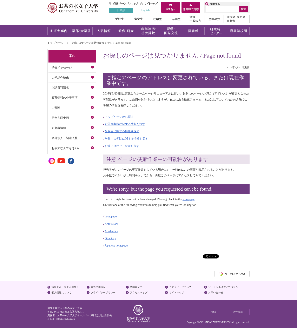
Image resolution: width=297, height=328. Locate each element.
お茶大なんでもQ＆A (65, 148)
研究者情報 (59, 128)
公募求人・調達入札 (65, 138)
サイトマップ (149, 3)
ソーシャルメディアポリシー (224, 287)
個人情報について (61, 292)
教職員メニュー (138, 287)
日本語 (121, 10)
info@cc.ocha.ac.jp (65, 319)
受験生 (119, 19)
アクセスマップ (138, 292)
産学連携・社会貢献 (148, 31)
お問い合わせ (215, 292)
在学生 (157, 19)
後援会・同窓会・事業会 (237, 19)
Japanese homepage (116, 245)
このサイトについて (180, 287)
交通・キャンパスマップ (124, 3)
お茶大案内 (58, 31)
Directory (110, 238)
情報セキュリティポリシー (66, 287)
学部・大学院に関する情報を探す (126, 138)
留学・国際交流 (171, 31)
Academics (111, 231)
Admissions (112, 223)
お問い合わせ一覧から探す (122, 145)
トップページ (55, 42)
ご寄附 (56, 107)
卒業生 (176, 19)
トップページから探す (119, 116)
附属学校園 (238, 31)
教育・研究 (126, 31)
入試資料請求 (60, 87)
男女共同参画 (60, 117)
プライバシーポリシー (103, 292)
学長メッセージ (62, 67)
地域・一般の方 (195, 19)
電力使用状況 (98, 287)
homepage (188, 199)
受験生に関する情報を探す (122, 131)
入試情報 (103, 31)
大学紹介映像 (60, 77)
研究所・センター (216, 31)
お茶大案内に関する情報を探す (125, 124)
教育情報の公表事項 (65, 97)
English (145, 10)
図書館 (193, 31)
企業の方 (214, 19)
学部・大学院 (81, 31)
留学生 (138, 19)
